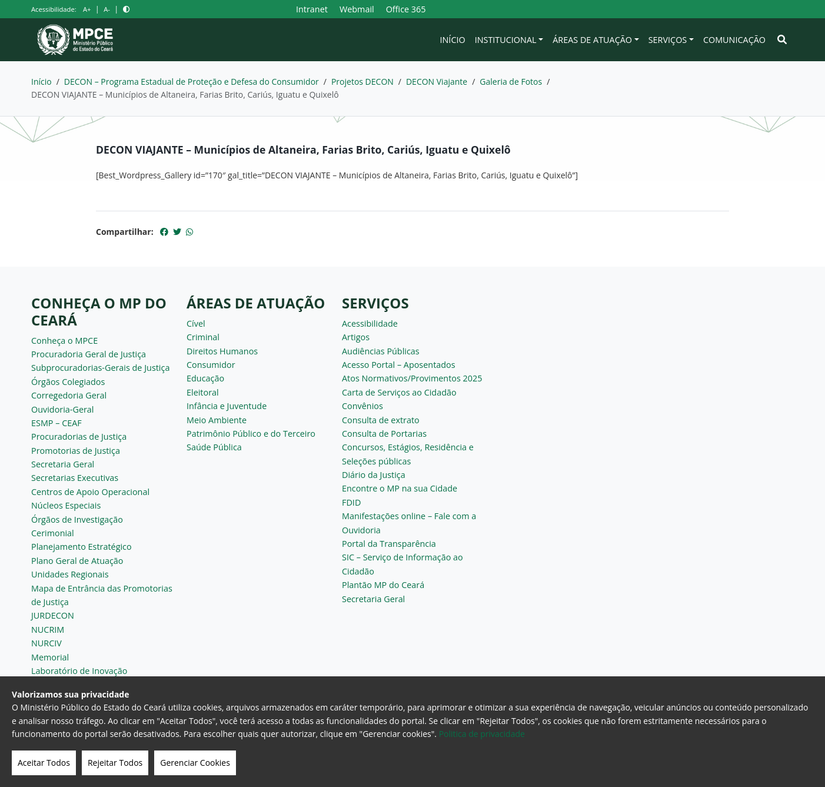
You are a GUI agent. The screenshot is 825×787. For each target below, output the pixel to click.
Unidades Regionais (70, 574)
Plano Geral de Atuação (77, 560)
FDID (351, 502)
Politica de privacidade (482, 733)
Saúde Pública (214, 447)
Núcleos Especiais (66, 505)
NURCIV (46, 643)
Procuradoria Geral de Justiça (88, 354)
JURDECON (52, 615)
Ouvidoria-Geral (62, 409)
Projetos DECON (362, 81)
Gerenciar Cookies (195, 762)
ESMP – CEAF (56, 423)
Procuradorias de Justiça (79, 436)
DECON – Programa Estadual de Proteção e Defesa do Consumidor (191, 81)
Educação (205, 378)
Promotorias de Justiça (75, 450)
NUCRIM (47, 629)
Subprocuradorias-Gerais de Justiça (100, 367)
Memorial (50, 657)
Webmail (357, 9)
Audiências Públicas (381, 351)
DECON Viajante (436, 81)
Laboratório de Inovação (79, 670)
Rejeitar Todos (115, 762)
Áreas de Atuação (592, 39)
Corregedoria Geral (69, 395)
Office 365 (406, 9)
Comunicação (734, 39)
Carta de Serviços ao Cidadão (399, 392)
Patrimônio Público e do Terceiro (251, 433)
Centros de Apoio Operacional (90, 491)
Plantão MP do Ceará (383, 584)
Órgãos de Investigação (77, 519)
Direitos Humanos (222, 351)
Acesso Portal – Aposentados (398, 364)
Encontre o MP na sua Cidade (399, 488)
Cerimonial (52, 533)
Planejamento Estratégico (81, 546)
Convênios (362, 405)
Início (452, 39)
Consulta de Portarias (384, 433)
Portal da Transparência (389, 543)
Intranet (312, 9)
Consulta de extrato (381, 420)
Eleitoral (203, 392)
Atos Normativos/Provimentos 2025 (412, 378)
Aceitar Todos (44, 762)
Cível (196, 323)
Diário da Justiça (373, 474)
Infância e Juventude (227, 405)
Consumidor (211, 364)
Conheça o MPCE (64, 340)
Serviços (667, 39)
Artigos (356, 337)
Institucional (506, 39)
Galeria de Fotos (511, 81)
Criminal (203, 337)
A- (107, 9)
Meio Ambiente (217, 420)
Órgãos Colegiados (68, 381)
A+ (87, 9)
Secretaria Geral (62, 464)
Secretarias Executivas (74, 477)
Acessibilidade (370, 323)
